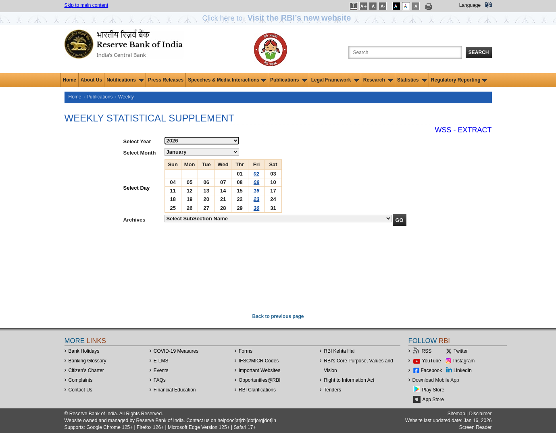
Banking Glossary (87, 361)
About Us (91, 80)
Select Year (137, 141)
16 (256, 191)
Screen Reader (475, 427)
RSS (427, 351)
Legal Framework (335, 80)
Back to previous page (278, 316)
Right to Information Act (349, 380)
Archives (134, 220)
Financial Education (175, 390)
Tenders (332, 390)
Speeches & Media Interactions (227, 80)
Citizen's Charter (86, 370)
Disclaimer (480, 413)
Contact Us (80, 390)
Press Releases (165, 80)
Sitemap (456, 413)
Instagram (464, 361)
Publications (288, 80)
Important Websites (259, 370)
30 (256, 208)
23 (256, 199)
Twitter (461, 351)
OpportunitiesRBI (260, 380)
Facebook (431, 370)
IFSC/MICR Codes (259, 361)
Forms (245, 351)
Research (378, 80)
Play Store (433, 390)
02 (256, 174)
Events (161, 370)
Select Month (139, 153)
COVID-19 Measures (176, 351)
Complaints (81, 380)
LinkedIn (463, 370)
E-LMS (161, 361)
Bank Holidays (84, 351)
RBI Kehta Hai (339, 351)
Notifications (125, 80)
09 (256, 182)
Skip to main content (86, 5)
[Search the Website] (405, 52)
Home (69, 80)
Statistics (412, 80)
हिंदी (488, 5)
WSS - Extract (463, 130)
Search (479, 52)
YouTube (431, 361)
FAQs (160, 380)
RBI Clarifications (257, 390)
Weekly (126, 97)
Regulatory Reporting (459, 80)
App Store (433, 399)
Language (470, 5)
